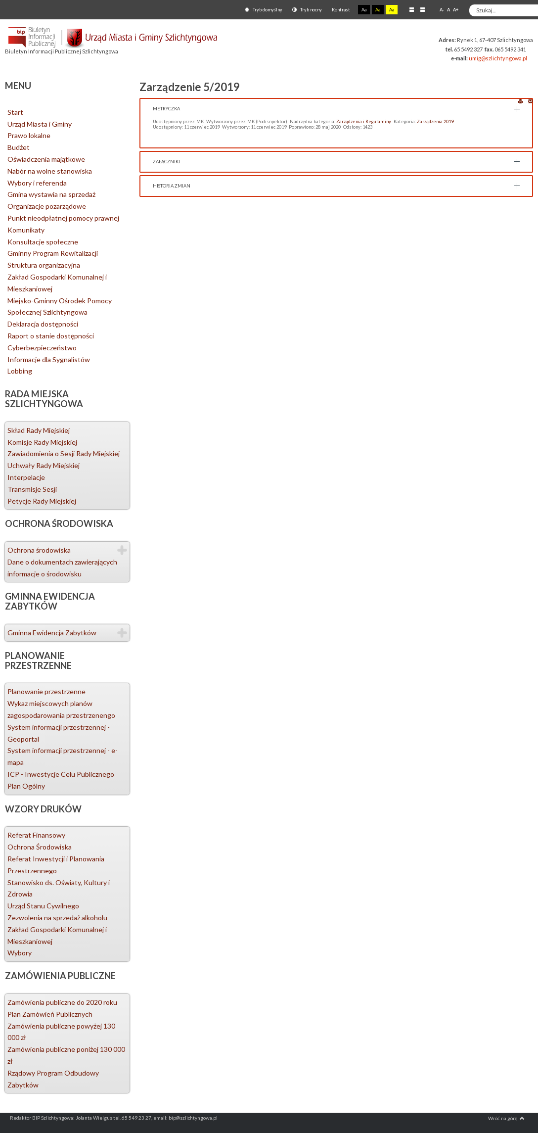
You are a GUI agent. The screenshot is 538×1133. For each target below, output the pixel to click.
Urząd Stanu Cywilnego (43, 905)
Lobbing (19, 371)
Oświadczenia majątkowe (46, 159)
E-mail (530, 100)
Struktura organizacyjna (43, 265)
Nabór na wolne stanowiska (49, 171)
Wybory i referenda (37, 183)
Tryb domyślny (263, 9)
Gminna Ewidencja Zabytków (51, 632)
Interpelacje (26, 477)
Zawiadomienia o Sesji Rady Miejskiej (63, 453)
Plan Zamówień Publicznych (49, 1014)
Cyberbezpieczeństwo (42, 347)
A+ (455, 9)
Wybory (19, 952)
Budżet (18, 147)
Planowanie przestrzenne (46, 691)
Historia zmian (171, 186)
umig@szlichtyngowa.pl (498, 58)
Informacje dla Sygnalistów (48, 359)
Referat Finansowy (36, 835)
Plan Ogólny (26, 786)
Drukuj (520, 100)
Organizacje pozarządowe (46, 206)
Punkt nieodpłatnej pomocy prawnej (63, 218)
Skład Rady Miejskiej (38, 430)
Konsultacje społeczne (42, 241)
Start (15, 112)
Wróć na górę (506, 1118)
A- (442, 9)
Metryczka (166, 108)
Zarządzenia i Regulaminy (363, 121)
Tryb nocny (307, 9)
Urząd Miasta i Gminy (39, 124)
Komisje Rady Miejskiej (42, 442)
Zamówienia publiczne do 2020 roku (62, 1002)
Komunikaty (26, 230)
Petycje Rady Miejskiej (41, 501)
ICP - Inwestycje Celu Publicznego (60, 774)
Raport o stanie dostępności (50, 335)
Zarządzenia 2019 (435, 121)
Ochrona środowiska (39, 550)
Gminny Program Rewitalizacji (52, 253)
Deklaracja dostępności (42, 324)
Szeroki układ (422, 9)
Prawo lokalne (28, 135)
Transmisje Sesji (32, 489)
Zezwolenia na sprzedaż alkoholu (57, 917)
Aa (363, 9)
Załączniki (166, 161)
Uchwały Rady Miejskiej (43, 465)
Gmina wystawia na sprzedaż (51, 194)
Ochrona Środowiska (39, 847)
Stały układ (411, 9)
